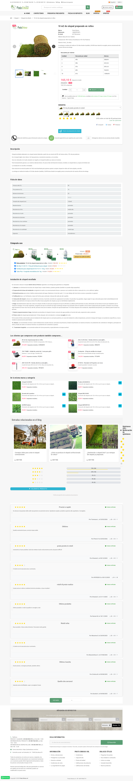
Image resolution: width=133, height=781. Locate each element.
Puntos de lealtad (80, 760)
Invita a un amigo (105, 760)
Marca (60, 30)
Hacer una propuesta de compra (69, 131)
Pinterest (116, 124)
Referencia (61, 32)
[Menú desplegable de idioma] (112, 2)
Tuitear (108, 124)
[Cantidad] (77, 89)
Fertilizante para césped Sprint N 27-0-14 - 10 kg (31, 268)
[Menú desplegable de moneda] (120, 2)
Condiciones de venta (56, 763)
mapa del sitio (79, 757)
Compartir (99, 124)
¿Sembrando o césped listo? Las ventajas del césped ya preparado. (101, 453)
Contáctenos (51, 2)
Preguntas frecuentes (107, 755)
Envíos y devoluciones (57, 755)
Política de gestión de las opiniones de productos (65, 495)
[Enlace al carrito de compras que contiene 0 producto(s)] (119, 7)
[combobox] (65, 7)
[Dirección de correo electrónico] (75, 742)
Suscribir (112, 742)
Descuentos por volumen (67, 52)
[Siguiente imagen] (53, 46)
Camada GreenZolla (106, 763)
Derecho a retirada (56, 760)
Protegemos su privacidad (58, 757)
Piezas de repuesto (67, 2)
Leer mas (18, 460)
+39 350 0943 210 (16, 2)
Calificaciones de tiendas (82, 765)
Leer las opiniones (115, 120)
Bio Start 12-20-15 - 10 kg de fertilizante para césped (32, 266)
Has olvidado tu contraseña (108, 757)
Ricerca (116, 725)
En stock (60, 34)
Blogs (58, 2)
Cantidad (64, 89)
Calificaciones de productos (83, 763)
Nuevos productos (106, 765)
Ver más (56, 700)
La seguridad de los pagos (58, 765)
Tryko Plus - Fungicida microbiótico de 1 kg (29, 271)
